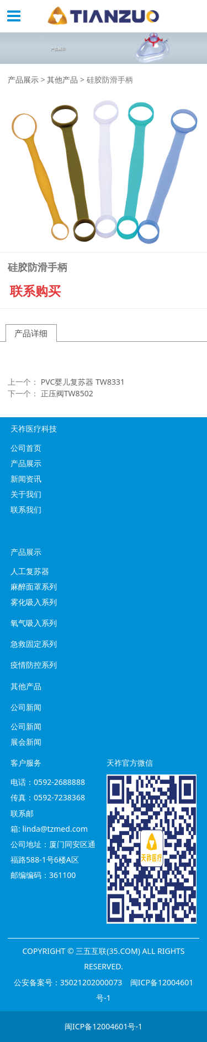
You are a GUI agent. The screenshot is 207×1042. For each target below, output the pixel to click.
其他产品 (62, 79)
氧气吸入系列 (33, 623)
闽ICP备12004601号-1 (103, 1026)
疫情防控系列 (33, 664)
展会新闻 (25, 742)
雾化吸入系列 (33, 602)
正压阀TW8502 (67, 393)
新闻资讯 (25, 478)
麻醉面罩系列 (33, 586)
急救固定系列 (33, 644)
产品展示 (23, 79)
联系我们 (25, 509)
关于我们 (25, 494)
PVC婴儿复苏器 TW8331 (83, 382)
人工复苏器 (29, 571)
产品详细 (30, 333)
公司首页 (25, 448)
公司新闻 (25, 726)
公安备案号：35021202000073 (68, 982)
